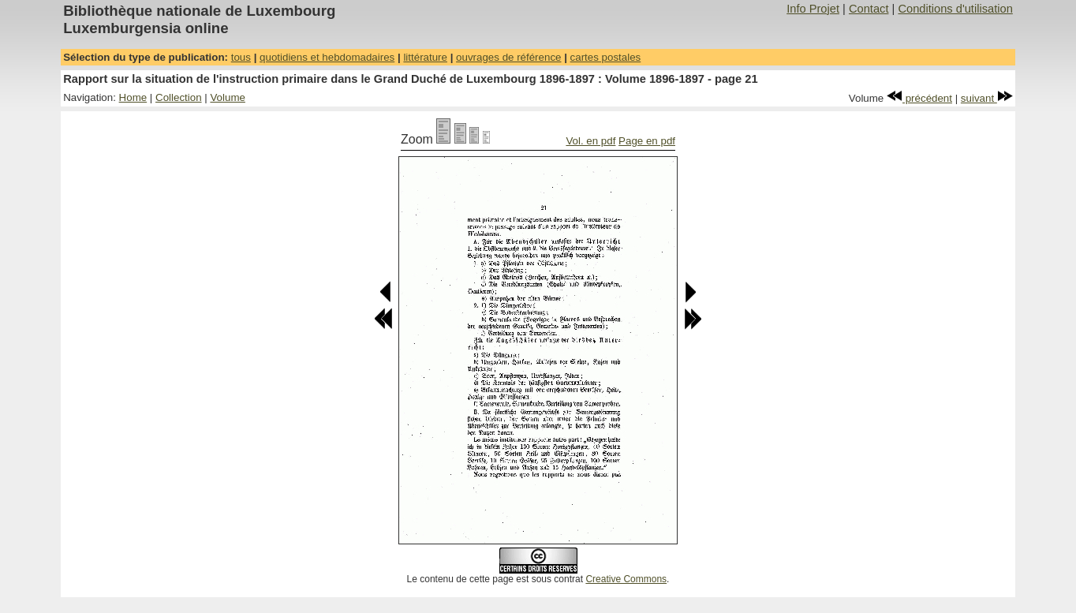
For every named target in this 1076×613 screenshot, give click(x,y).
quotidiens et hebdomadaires (327, 57)
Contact (869, 8)
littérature (425, 57)
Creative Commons (626, 579)
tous (241, 57)
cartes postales (605, 57)
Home (133, 97)
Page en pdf (646, 141)
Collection (178, 97)
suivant (987, 98)
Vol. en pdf (590, 141)
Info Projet (812, 8)
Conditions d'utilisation (955, 8)
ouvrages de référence (508, 57)
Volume (227, 97)
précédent (919, 98)
